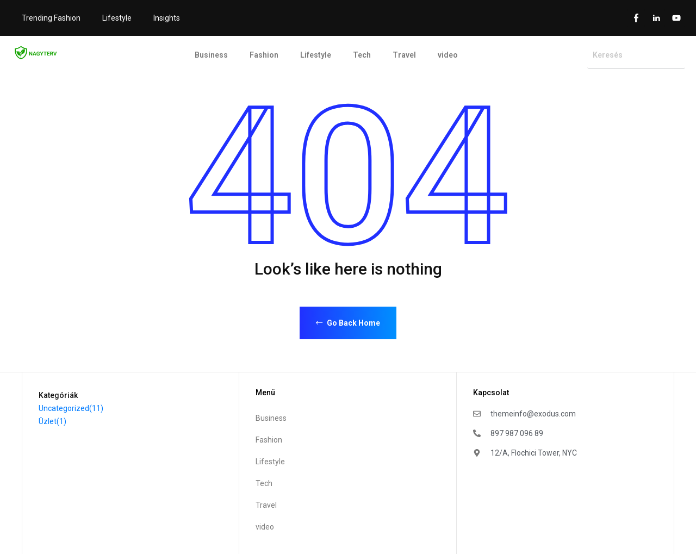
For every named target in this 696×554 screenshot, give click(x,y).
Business (211, 55)
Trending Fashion (51, 18)
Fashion (264, 55)
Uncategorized (71, 408)
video (448, 55)
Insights (166, 18)
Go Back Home (348, 323)
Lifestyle (117, 18)
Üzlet (52, 421)
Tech (362, 55)
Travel (404, 55)
